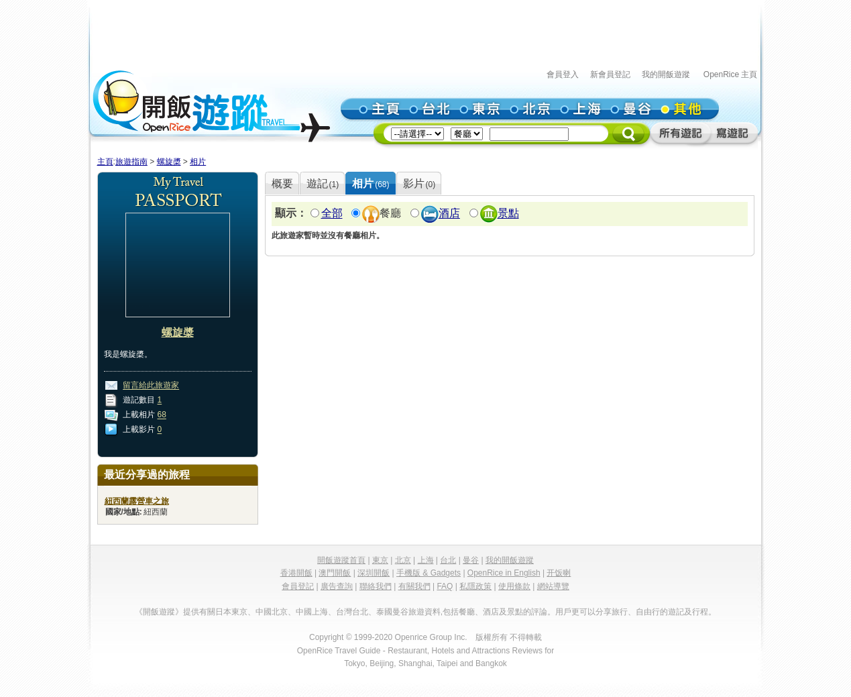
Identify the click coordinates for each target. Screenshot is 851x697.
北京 (403, 560)
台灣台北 (352, 611)
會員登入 (563, 74)
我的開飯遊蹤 (666, 74)
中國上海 (312, 611)
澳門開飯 (335, 573)
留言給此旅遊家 (151, 385)
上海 (426, 560)
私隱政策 (475, 586)
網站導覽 (553, 586)
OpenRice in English (504, 573)
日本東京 (231, 611)
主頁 (105, 161)
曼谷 (471, 560)
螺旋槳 (169, 161)
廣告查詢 (337, 586)
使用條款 (514, 586)
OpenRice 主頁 (730, 74)
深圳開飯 (373, 573)
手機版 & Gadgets (428, 573)
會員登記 (298, 586)
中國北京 (272, 611)
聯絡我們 (375, 586)
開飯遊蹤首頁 (341, 560)
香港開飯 (296, 573)
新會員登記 (610, 74)
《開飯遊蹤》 (159, 611)
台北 (448, 560)
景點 (508, 213)
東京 (380, 560)
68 (162, 415)
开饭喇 (559, 573)
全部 (332, 213)
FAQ (445, 586)
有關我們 (414, 586)
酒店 (449, 213)
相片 (198, 161)
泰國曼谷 (392, 611)
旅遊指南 (131, 161)
